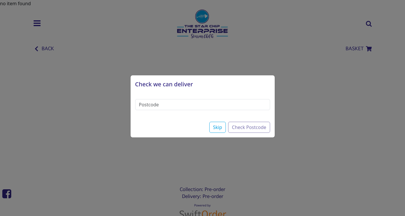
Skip (217, 122)
